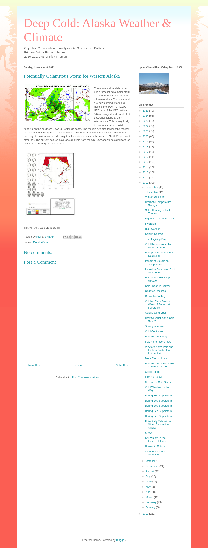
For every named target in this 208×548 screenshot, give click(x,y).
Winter (45, 242)
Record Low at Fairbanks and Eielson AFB (159, 365)
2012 (146, 177)
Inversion (150, 223)
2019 (146, 141)
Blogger (120, 540)
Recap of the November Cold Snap (159, 254)
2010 (146, 513)
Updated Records (155, 290)
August (150, 471)
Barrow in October (155, 446)
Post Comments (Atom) (85, 377)
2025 (146, 110)
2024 (146, 115)
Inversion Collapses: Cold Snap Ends (160, 271)
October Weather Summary (155, 453)
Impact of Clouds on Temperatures (157, 262)
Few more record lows (158, 341)
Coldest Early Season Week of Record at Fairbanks (157, 304)
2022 (146, 126)
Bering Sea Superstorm (158, 395)
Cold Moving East (155, 312)
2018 (146, 146)
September (152, 466)
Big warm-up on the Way (159, 218)
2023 (146, 120)
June (149, 481)
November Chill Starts (158, 382)
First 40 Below (153, 376)
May (149, 486)
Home (78, 365)
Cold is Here (152, 371)
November (152, 192)
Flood (36, 242)
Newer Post (33, 365)
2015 (146, 162)
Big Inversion (152, 228)
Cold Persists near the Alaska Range (158, 246)
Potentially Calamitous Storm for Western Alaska (158, 424)
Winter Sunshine (154, 196)
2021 (146, 131)
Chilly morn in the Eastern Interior (155, 439)
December (152, 187)
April (149, 491)
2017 (146, 151)
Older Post (122, 365)
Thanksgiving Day (155, 239)
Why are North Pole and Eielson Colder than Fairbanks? (159, 350)
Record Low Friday (156, 336)
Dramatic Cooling (155, 296)
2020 (146, 136)
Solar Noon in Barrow (157, 285)
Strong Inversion (154, 326)
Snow (148, 432)
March (150, 497)
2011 (146, 182)
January (151, 507)
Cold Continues (154, 331)
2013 (146, 172)
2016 (146, 156)
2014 (146, 167)
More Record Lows (156, 358)
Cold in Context (154, 233)
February (151, 502)
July (148, 476)
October (151, 460)
